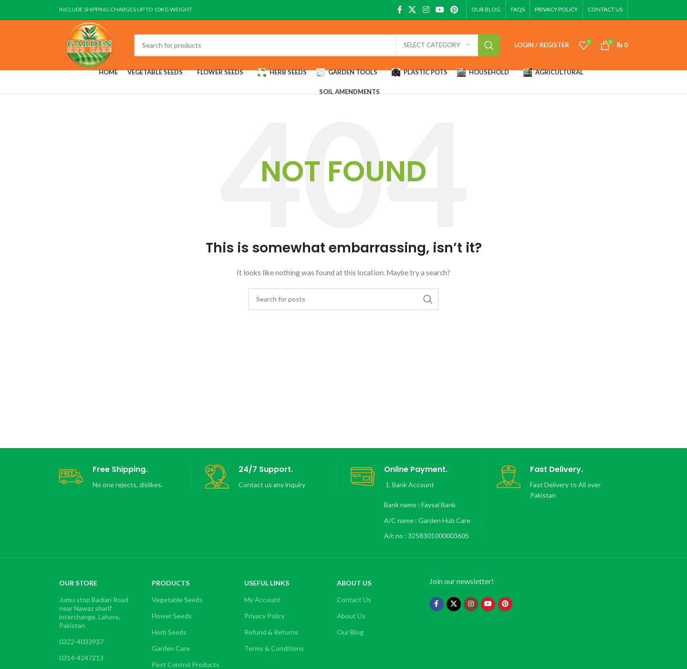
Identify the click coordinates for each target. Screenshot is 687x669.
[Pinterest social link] (454, 9)
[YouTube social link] (439, 9)
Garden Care (171, 648)
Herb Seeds (169, 632)
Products (170, 583)
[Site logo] (89, 44)
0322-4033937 (81, 642)
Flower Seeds (172, 616)
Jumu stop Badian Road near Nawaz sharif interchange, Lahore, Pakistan (93, 613)
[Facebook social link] (399, 9)
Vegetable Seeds (177, 600)
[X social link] (412, 9)
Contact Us (354, 600)
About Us (354, 583)
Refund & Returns (271, 632)
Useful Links (266, 583)
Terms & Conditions (274, 648)
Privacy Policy (264, 616)
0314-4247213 (81, 658)
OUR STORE (78, 583)
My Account (262, 600)
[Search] (317, 45)
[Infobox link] (124, 477)
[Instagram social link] (425, 9)
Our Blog (350, 632)
